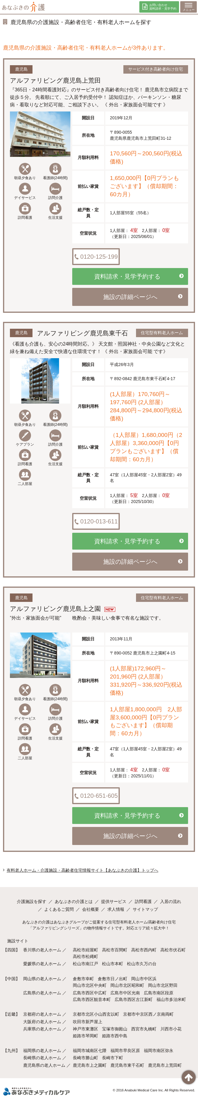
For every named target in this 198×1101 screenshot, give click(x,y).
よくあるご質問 (59, 909)
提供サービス (113, 901)
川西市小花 (170, 1028)
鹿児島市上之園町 (90, 1065)
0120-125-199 (95, 257)
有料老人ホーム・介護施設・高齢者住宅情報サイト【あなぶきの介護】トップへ (82, 870)
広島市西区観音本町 (92, 999)
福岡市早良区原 (125, 1050)
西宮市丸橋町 (143, 1028)
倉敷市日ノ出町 (112, 978)
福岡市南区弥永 (158, 1050)
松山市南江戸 (85, 963)
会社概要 (90, 909)
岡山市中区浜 (143, 978)
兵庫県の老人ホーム (42, 1028)
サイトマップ (145, 909)
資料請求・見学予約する (139, 276)
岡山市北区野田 (163, 985)
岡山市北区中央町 (90, 985)
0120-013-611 (95, 521)
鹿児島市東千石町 (127, 1065)
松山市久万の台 (141, 963)
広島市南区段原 (158, 992)
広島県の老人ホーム (42, 992)
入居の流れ (170, 901)
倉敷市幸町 (83, 978)
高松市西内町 (143, 949)
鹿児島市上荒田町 (165, 1065)
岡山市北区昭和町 (127, 985)
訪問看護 (143, 901)
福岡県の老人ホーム (42, 1050)
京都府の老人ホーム (42, 1014)
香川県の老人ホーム (42, 949)
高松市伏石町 (173, 949)
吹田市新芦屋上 (87, 1021)
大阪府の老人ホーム (42, 1021)
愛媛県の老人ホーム (42, 963)
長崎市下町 (112, 1057)
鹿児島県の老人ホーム (44, 1065)
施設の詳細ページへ (142, 297)
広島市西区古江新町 (134, 999)
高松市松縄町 (85, 956)
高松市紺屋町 (85, 949)
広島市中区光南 (125, 992)
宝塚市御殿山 (114, 1028)
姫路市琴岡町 (85, 1035)
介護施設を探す (31, 901)
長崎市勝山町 (85, 1057)
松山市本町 (112, 963)
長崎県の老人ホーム (42, 1057)
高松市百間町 (114, 949)
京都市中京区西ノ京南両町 (148, 1014)
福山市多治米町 (171, 999)
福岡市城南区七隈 (90, 1050)
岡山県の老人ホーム (42, 978)
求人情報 (115, 909)
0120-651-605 (95, 796)
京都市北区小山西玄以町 (96, 1014)
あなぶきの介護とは (74, 901)
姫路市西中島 (114, 1035)
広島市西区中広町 (90, 992)
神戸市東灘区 (85, 1028)
